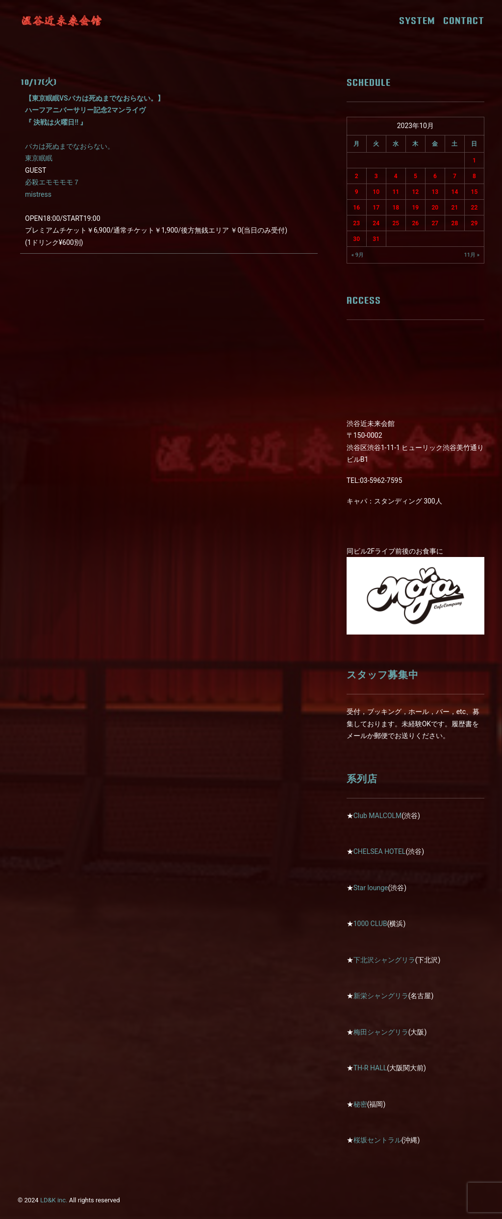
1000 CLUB (370, 924)
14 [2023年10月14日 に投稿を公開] (455, 191)
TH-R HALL (370, 1068)
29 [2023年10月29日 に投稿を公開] (474, 223)
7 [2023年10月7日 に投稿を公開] (454, 176)
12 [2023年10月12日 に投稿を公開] (415, 191)
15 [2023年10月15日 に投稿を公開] (474, 191)
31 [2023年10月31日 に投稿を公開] (376, 239)
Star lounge (370, 888)
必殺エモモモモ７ (52, 182)
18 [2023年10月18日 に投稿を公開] (395, 207)
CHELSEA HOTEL (379, 851)
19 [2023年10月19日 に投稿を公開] (415, 207)
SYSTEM (420, 20)
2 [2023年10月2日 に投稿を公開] (356, 176)
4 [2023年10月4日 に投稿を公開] (396, 176)
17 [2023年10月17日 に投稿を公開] (376, 207)
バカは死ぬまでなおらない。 (69, 146)
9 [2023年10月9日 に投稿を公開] (356, 191)
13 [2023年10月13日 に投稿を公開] (435, 191)
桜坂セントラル (377, 1140)
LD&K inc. (54, 1200)
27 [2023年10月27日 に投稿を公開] (435, 223)
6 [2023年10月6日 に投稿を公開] (435, 176)
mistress (38, 194)
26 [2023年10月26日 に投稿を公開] (415, 223)
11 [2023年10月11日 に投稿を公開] (395, 191)
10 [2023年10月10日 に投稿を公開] (376, 191)
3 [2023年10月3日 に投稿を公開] (376, 176)
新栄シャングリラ (380, 996)
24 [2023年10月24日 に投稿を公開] (376, 223)
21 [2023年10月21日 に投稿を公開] (455, 207)
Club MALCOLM (377, 816)
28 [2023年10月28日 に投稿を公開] (455, 223)
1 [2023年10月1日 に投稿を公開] (474, 160)
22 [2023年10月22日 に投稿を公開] (474, 207)
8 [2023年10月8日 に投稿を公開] (474, 176)
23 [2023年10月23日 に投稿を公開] (356, 223)
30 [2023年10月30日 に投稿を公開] (356, 239)
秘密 (360, 1104)
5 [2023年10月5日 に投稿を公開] (415, 176)
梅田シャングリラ (380, 1032)
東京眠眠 (38, 158)
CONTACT (463, 20)
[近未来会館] (62, 20)
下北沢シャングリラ (384, 960)
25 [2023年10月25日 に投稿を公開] (395, 223)
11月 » (471, 255)
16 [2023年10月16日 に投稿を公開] (356, 207)
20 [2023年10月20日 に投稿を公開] (435, 207)
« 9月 (357, 255)
